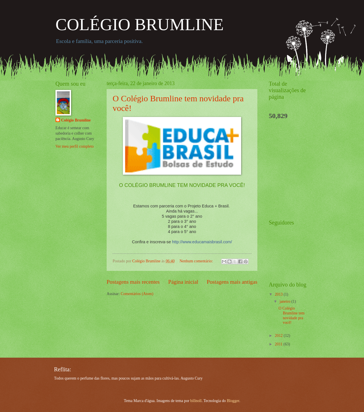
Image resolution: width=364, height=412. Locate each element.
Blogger (233, 401)
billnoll (196, 401)
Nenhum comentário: (196, 261)
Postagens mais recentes (133, 282)
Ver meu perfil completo (74, 146)
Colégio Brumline (76, 120)
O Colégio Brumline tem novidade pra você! (291, 315)
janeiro (285, 301)
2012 (279, 335)
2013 (279, 294)
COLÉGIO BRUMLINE (139, 24)
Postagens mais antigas (232, 282)
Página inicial (183, 282)
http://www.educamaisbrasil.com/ (202, 242)
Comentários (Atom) (137, 294)
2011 (279, 344)
